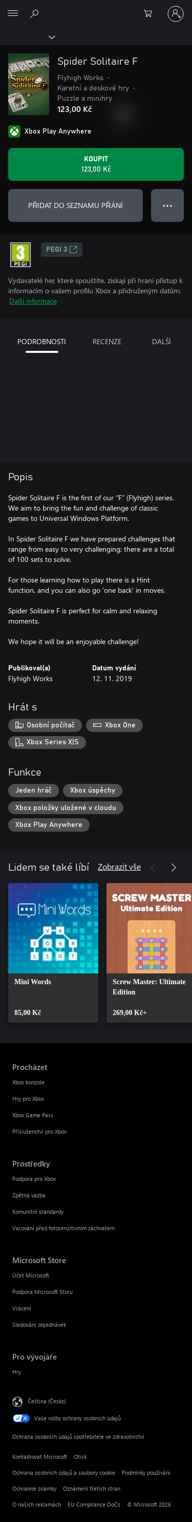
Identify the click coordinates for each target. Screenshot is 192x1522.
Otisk (80, 1456)
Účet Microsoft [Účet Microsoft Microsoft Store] (30, 1275)
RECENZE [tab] (107, 341)
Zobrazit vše (119, 866)
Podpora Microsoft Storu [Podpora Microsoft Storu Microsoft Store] (42, 1291)
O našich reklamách (36, 1504)
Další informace (33, 301)
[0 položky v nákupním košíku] (151, 14)
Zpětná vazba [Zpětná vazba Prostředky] (29, 1195)
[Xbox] (27, 36)
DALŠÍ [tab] (161, 341)
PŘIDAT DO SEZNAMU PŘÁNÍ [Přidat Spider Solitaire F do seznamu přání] (75, 205)
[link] (53, 953)
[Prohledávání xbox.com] (36, 13)
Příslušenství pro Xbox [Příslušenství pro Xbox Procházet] (39, 1131)
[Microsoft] (95, 8)
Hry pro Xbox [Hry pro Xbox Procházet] (28, 1098)
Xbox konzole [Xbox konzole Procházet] (28, 1082)
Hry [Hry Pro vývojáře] (16, 1371)
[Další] (173, 867)
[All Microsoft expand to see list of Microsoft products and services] (13, 14)
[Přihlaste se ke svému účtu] (175, 14)
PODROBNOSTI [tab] (41, 341)
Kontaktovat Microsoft (39, 1456)
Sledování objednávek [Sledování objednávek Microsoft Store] (39, 1324)
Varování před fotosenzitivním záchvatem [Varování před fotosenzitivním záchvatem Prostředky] (63, 1228)
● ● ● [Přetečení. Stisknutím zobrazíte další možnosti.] (168, 205)
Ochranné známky (34, 1488)
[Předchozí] (153, 867)
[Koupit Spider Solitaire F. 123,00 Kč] (96, 164)
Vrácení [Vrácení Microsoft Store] (21, 1308)
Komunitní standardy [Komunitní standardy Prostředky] (37, 1211)
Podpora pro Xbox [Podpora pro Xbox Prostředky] (34, 1178)
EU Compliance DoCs (94, 1504)
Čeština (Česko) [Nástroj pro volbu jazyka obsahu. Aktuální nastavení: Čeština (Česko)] (47, 1401)
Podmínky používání (146, 1472)
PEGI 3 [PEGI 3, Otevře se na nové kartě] (61, 250)
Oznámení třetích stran (91, 1488)
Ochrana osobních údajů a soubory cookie (63, 1472)
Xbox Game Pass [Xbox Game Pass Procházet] (32, 1115)
